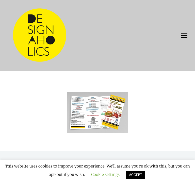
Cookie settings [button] (105, 174)
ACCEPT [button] (135, 175)
